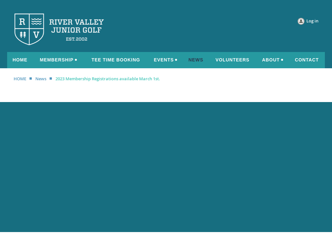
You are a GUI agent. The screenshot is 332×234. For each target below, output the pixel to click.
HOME (20, 79)
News (40, 79)
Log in (312, 21)
